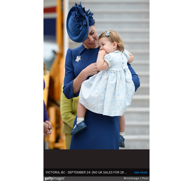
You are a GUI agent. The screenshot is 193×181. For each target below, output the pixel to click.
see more (141, 172)
